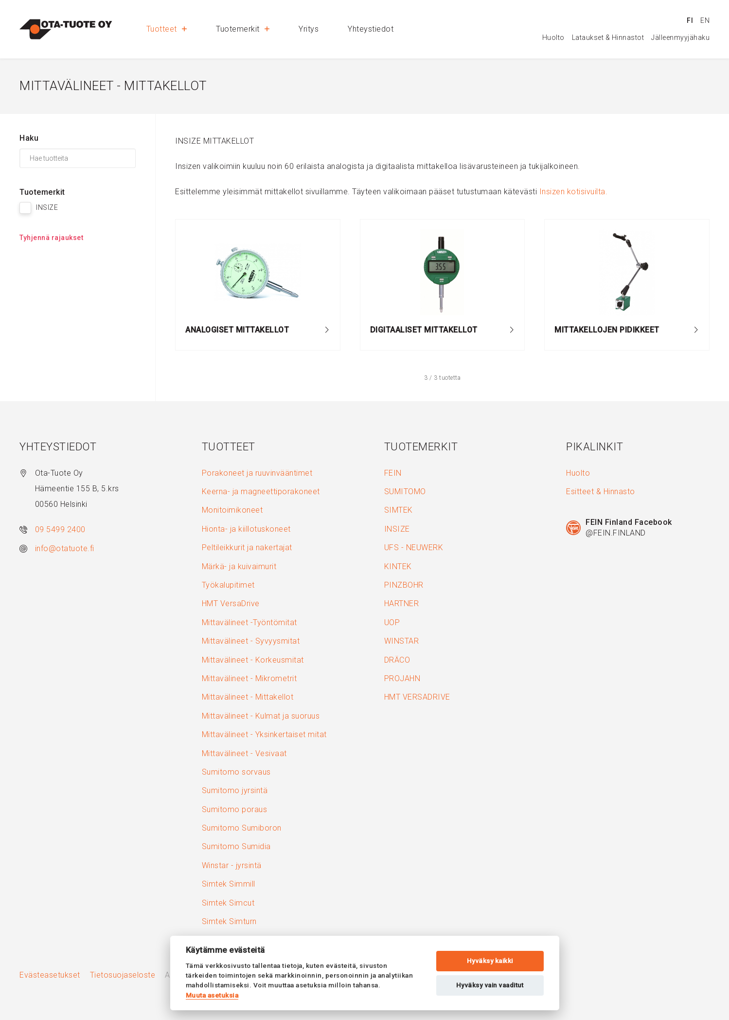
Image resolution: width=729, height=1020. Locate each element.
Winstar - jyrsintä (232, 865)
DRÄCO (397, 660)
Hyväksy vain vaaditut (490, 985)
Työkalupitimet (228, 585)
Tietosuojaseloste (123, 975)
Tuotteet (166, 29)
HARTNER (401, 603)
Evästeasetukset (49, 975)
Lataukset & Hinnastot (608, 37)
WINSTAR (401, 641)
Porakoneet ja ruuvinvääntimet (257, 473)
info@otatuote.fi (64, 548)
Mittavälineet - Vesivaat (244, 753)
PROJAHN (402, 678)
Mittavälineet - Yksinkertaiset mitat (264, 734)
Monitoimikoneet (232, 510)
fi (690, 20)
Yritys (309, 29)
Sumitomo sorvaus (236, 772)
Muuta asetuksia (212, 995)
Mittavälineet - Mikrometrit (249, 678)
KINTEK (398, 566)
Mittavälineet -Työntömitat (249, 622)
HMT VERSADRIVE (417, 697)
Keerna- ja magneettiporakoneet (261, 491)
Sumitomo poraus (234, 809)
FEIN (393, 473)
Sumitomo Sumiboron (242, 828)
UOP (392, 622)
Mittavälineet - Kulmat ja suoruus (261, 716)
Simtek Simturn (229, 921)
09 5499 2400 (60, 529)
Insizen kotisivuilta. (573, 191)
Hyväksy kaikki (490, 960)
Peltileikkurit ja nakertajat (247, 547)
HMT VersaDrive (231, 603)
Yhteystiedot (370, 29)
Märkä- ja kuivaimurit (239, 566)
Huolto (553, 37)
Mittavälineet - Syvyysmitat (251, 641)
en (705, 20)
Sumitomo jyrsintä (235, 790)
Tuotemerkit (242, 29)
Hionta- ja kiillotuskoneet (246, 529)
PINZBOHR (404, 585)
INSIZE (397, 529)
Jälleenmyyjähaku (680, 37)
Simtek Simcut (228, 903)
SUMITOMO (405, 491)
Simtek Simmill (228, 884)
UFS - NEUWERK (414, 547)
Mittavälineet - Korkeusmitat (253, 660)
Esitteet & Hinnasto (600, 491)
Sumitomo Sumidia (236, 846)
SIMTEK (398, 510)
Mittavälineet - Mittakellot (248, 697)
